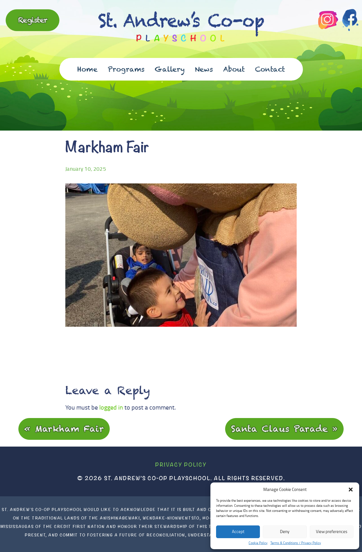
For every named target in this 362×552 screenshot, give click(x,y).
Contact (270, 69)
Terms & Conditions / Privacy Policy (295, 543)
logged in (111, 407)
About (234, 69)
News (204, 69)
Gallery (170, 69)
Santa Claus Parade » (284, 428)
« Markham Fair (64, 428)
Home (87, 69)
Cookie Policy (258, 543)
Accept (238, 531)
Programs (126, 69)
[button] (351, 489)
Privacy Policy (181, 464)
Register (32, 19)
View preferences (331, 531)
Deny (284, 531)
